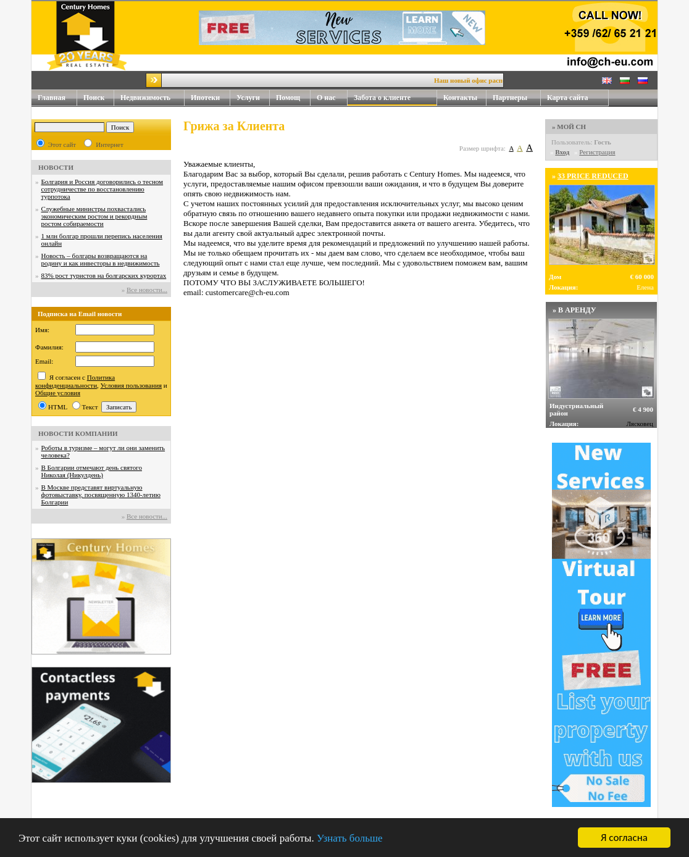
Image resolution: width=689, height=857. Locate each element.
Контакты (464, 97)
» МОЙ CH (569, 126)
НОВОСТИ (55, 167)
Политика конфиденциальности (75, 381)
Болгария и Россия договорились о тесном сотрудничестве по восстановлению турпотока (102, 189)
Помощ (293, 97)
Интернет (109, 144)
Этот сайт (62, 144)
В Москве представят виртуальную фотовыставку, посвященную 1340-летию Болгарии (101, 494)
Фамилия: (49, 347)
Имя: (42, 329)
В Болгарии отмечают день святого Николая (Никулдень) (91, 471)
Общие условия (57, 392)
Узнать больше (350, 838)
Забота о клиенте (382, 97)
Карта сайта (567, 97)
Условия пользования (131, 385)
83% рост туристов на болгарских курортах (104, 275)
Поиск (94, 97)
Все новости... (147, 289)
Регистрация (597, 152)
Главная (51, 97)
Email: (44, 361)
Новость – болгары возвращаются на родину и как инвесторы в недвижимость (100, 259)
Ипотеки (205, 97)
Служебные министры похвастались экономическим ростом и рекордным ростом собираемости (94, 216)
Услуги (253, 97)
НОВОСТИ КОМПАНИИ (78, 433)
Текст (90, 407)
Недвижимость (152, 97)
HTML (57, 407)
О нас (332, 97)
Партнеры (510, 97)
